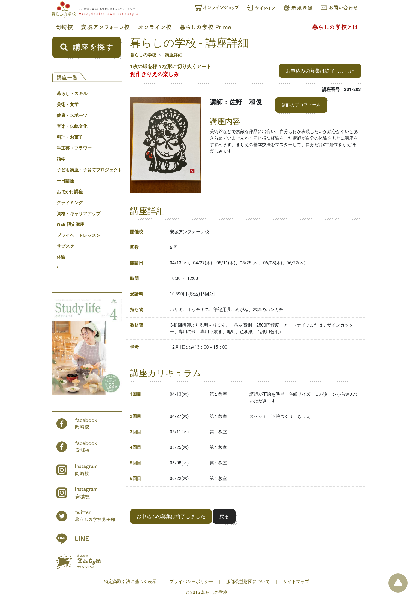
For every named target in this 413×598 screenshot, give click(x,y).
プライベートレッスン (78, 235)
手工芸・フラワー (74, 148)
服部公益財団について (248, 581)
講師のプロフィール (301, 104)
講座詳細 (173, 55)
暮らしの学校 (143, 55)
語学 (61, 159)
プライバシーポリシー (191, 581)
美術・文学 (68, 104)
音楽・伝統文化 (72, 126)
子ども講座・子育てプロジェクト (89, 170)
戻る (224, 516)
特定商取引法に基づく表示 (130, 581)
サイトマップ (296, 581)
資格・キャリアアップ (78, 213)
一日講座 (65, 180)
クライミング (70, 202)
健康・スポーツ (72, 115)
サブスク (65, 246)
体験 (61, 257)
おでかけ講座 (70, 191)
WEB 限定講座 (70, 224)
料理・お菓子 (70, 137)
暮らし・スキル (72, 93)
